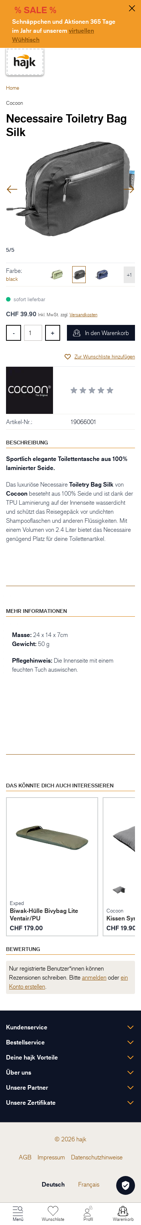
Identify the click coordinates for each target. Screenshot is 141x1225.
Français (88, 1184)
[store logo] (25, 61)
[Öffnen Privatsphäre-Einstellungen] (125, 1185)
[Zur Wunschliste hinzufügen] (99, 356)
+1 (129, 274)
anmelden (94, 977)
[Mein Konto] (88, 1214)
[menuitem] (25, 1157)
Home (12, 87)
